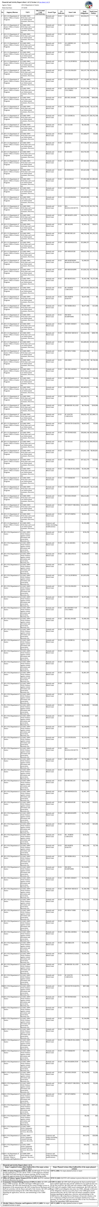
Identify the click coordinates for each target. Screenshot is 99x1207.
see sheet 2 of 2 (44, 2)
